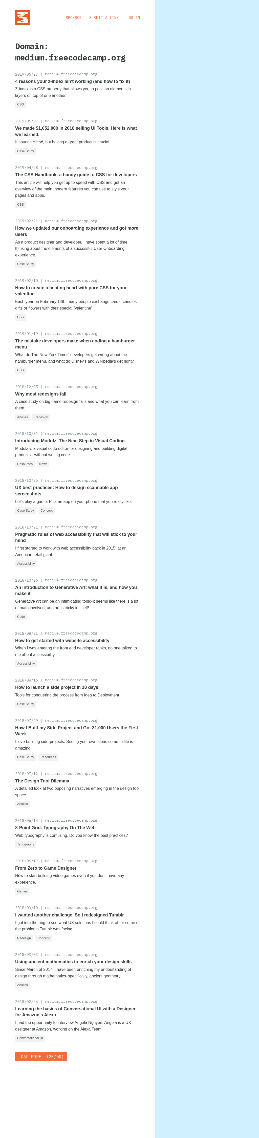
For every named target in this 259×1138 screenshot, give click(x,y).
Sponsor (74, 17)
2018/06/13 (26, 861)
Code (21, 617)
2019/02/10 (26, 280)
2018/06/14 (26, 820)
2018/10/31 (26, 433)
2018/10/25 (26, 480)
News (43, 464)
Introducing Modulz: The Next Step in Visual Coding (70, 440)
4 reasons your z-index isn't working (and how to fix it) (72, 81)
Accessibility (26, 563)
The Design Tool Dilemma (42, 780)
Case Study (25, 151)
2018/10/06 (26, 580)
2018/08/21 (26, 633)
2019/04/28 (26, 167)
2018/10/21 (26, 527)
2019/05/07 (26, 121)
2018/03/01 (26, 954)
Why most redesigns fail (40, 394)
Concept (46, 510)
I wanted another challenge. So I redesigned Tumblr (69, 914)
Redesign (41, 417)
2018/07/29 (26, 720)
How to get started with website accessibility (62, 640)
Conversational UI (30, 1038)
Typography (25, 844)
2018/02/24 (26, 1001)
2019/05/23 (26, 74)
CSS (20, 104)
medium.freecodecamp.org (71, 74)
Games (22, 891)
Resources (25, 464)
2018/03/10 (26, 907)
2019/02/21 (26, 220)
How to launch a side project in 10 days (56, 687)
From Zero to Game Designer (45, 868)
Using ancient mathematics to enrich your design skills (73, 961)
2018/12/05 (26, 386)
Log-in (133, 17)
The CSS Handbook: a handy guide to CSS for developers (76, 174)
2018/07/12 (26, 773)
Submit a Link (104, 17)
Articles (22, 417)
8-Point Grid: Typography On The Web (55, 827)
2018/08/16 (26, 680)
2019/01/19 (26, 333)
